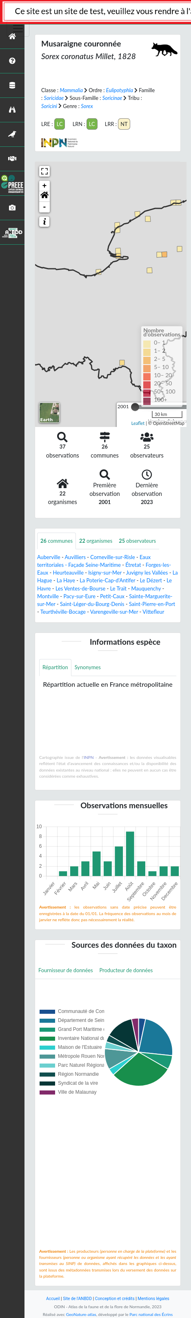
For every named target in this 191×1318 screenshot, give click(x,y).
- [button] (44, 207)
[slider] (135, 407)
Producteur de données (126, 970)
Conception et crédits (115, 1298)
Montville (48, 596)
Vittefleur (153, 611)
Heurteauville (68, 572)
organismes (95, 540)
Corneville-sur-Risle (112, 557)
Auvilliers (75, 557)
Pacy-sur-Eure (79, 596)
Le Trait (118, 588)
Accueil (53, 1298)
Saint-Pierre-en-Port (152, 604)
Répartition (55, 667)
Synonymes (88, 667)
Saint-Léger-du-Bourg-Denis (92, 604)
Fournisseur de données (65, 970)
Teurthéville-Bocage (63, 611)
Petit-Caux (112, 596)
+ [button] (44, 186)
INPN (89, 757)
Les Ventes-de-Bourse (81, 588)
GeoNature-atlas (81, 1314)
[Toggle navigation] (18, 28)
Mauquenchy (146, 588)
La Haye (66, 580)
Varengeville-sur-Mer (114, 611)
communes (56, 540)
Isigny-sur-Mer (105, 572)
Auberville (48, 557)
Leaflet (138, 423)
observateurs (137, 540)
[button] (44, 196)
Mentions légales (153, 1298)
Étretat (133, 565)
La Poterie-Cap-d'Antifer (107, 580)
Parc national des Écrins (151, 1314)
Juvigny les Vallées (147, 572)
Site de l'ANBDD (77, 1298)
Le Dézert (151, 580)
